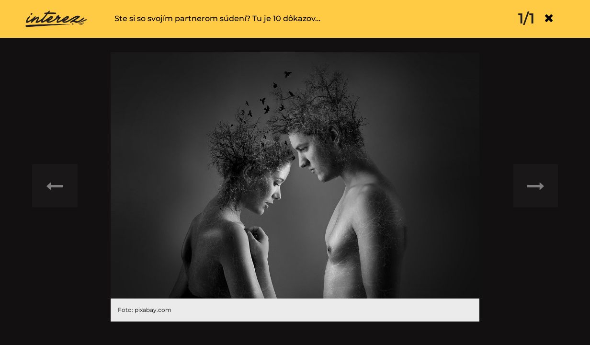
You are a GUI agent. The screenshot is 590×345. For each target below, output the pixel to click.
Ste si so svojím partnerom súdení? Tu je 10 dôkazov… (217, 18)
